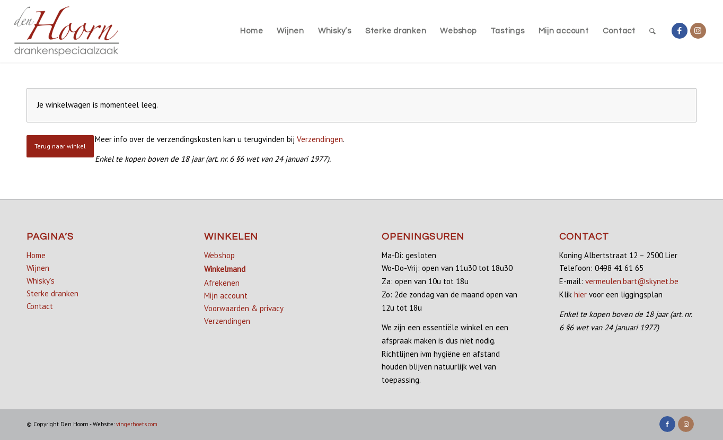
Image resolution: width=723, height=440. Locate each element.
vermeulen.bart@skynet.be (631, 281)
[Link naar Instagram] (698, 31)
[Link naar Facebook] (679, 31)
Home (36, 255)
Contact (40, 306)
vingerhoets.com (136, 424)
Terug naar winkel (60, 146)
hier (580, 294)
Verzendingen (320, 139)
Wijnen (38, 268)
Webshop (219, 255)
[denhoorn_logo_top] (66, 31)
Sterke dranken (52, 293)
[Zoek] (652, 31)
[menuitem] (251, 31)
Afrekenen (222, 283)
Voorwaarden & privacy (244, 308)
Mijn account (226, 296)
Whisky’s (41, 281)
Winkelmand (224, 269)
